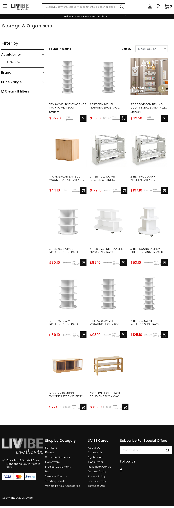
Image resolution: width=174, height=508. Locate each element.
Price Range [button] (11, 82)
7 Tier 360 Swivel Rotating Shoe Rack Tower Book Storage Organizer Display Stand (146, 324)
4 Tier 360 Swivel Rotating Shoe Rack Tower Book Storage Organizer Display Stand (65, 324)
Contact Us (95, 454)
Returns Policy (97, 473)
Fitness (49, 454)
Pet (47, 473)
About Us (94, 449)
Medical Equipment (58, 468)
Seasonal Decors (56, 478)
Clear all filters (15, 91)
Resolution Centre (99, 468)
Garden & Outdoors (57, 459)
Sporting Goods (55, 483)
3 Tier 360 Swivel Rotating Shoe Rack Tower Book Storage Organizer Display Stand (65, 251)
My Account (95, 459)
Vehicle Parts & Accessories (62, 487)
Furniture (51, 449)
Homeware (52, 464)
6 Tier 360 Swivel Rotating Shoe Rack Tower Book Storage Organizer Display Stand (106, 106)
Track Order (95, 464)
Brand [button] (6, 72)
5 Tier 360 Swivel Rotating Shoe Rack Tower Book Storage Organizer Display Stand (106, 324)
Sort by (126, 48)
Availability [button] (11, 54)
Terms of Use (96, 487)
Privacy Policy (96, 478)
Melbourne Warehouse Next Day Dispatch (87, 16)
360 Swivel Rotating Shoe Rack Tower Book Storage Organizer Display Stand (67, 106)
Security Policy (97, 483)
